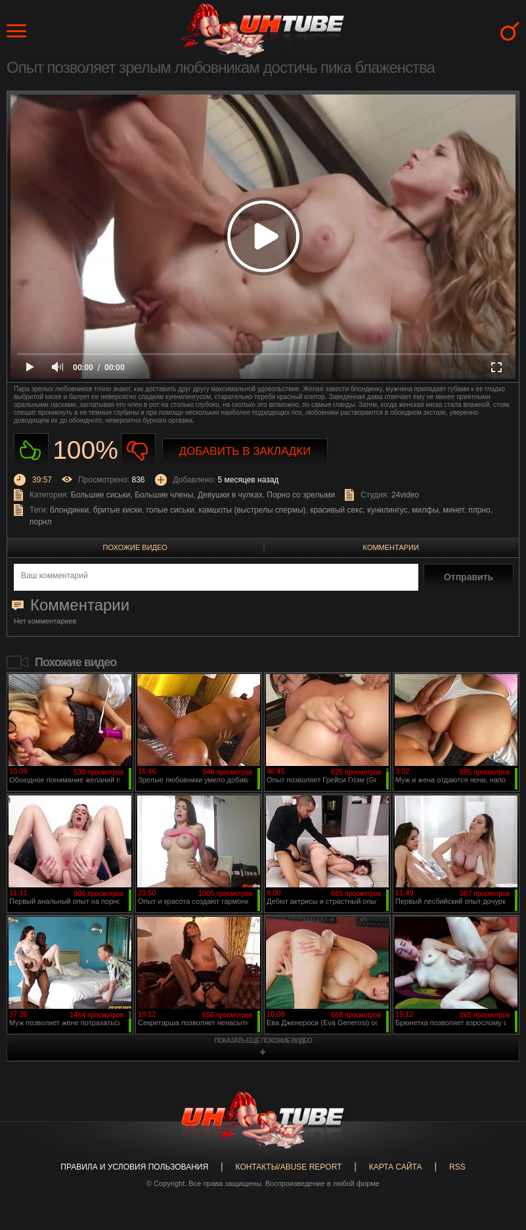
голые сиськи (170, 510)
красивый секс (336, 510)
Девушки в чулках (230, 494)
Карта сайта (395, 1167)
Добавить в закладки (245, 451)
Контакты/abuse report (289, 1167)
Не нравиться (138, 450)
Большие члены (164, 494)
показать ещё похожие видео (263, 1040)
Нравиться (31, 450)
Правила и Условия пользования (134, 1167)
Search (509, 31)
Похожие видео (135, 547)
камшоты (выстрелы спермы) (252, 510)
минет (453, 510)
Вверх (496, 1157)
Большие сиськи (101, 494)
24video (405, 494)
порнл (40, 521)
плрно (479, 510)
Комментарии (391, 547)
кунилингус (387, 510)
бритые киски (117, 510)
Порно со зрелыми (301, 494)
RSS (457, 1167)
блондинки (69, 510)
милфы (425, 510)
